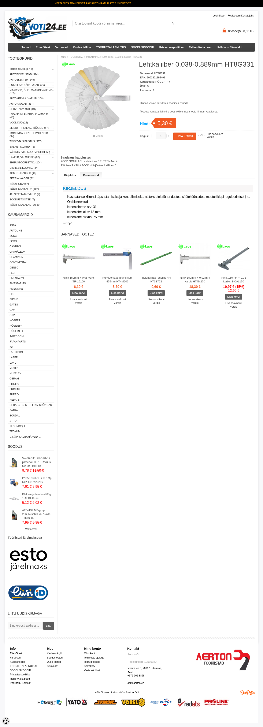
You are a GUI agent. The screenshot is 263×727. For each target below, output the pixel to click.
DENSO (14, 267)
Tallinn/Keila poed (200, 47)
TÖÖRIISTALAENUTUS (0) (25, 204)
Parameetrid (91, 175)
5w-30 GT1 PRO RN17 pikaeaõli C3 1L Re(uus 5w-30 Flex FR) (36, 462)
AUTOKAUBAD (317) (22, 103)
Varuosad (61, 47)
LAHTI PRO (16, 352)
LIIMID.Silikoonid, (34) (24, 167)
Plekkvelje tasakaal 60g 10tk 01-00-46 (36, 496)
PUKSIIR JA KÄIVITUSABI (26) (27, 85)
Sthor (14, 420)
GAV (12, 309)
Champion (16, 257)
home (64, 57)
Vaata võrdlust (92, 670)
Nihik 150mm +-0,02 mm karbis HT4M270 (195, 279)
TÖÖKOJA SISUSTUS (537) (25, 141)
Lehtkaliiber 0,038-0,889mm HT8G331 (122, 57)
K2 (11, 346)
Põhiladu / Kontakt (230, 47)
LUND (13, 362)
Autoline (16, 230)
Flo (12, 294)
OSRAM (14, 378)
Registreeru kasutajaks (240, 15)
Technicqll (18, 426)
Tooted (26, 47)
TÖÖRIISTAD (76, 57)
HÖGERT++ (16, 331)
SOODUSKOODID (142, 47)
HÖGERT (15, 320)
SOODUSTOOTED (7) (22, 199)
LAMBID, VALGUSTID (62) (25, 157)
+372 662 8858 (135, 675)
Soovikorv (89, 666)
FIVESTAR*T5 (18, 283)
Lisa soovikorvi (215, 134)
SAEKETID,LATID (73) (22, 146)
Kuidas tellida (82, 47)
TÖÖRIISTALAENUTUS (111, 47)
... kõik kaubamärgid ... (25, 436)
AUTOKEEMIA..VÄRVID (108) (27, 98)
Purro (14, 394)
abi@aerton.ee (135, 683)
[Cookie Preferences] (6, 721)
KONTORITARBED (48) (23, 173)
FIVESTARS (16, 288)
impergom (17, 336)
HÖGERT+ (16, 325)
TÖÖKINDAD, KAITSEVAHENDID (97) (29, 135)
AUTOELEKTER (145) (22, 79)
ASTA (13, 225)
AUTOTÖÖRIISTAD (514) (24, 74)
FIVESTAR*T (17, 278)
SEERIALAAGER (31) (22, 178)
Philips (14, 383)
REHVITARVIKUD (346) (23, 109)
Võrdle (210, 137)
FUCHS (14, 299)
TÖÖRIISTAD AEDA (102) (24, 189)
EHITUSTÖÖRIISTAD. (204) (25, 162)
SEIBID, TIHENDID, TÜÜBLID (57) (29, 127)
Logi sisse (219, 15)
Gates (14, 304)
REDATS (15, 399)
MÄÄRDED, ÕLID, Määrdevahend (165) (31, 92)
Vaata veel (31, 529)
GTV (12, 315)
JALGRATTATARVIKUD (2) (25, 194)
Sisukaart (52, 666)
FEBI (12, 272)
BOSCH (14, 235)
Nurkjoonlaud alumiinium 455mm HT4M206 (117, 279)
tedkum (15, 431)
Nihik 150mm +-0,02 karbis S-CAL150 (233, 279)
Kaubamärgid (54, 653)
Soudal (15, 415)
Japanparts (18, 341)
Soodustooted (55, 657)
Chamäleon (18, 251)
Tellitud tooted (92, 661)
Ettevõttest (43, 47)
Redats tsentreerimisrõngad (31, 405)
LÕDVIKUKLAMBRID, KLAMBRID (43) (29, 116)
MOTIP (14, 368)
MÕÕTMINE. (93, 57)
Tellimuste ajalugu (94, 657)
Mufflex (15, 373)
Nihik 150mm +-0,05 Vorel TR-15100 (79, 279)
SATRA (14, 410)
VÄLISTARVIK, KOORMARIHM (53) (30, 152)
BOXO (13, 241)
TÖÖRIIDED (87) (19, 183)
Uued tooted (54, 661)
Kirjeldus (70, 175)
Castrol (16, 246)
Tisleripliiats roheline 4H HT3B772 (156, 279)
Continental (18, 262)
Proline (15, 389)
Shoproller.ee (247, 692)
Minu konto (90, 653)
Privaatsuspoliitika (171, 47)
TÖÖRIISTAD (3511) (21, 69)
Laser (14, 357)
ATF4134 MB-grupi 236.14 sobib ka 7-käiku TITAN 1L (36, 514)
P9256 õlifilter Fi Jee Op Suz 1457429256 (37, 479)
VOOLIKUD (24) (19, 122)
